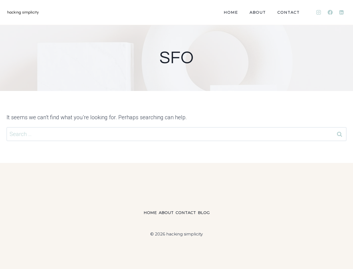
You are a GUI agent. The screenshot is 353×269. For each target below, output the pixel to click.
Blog (204, 212)
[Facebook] (330, 12)
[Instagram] (319, 12)
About (258, 12)
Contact (288, 12)
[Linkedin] (341, 12)
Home (231, 12)
